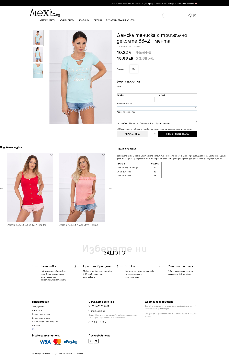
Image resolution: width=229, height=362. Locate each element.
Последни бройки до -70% (120, 20)
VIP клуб (190, 4)
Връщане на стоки (155, 4)
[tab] (128, 148)
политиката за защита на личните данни (172, 129)
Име (119, 86)
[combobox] (157, 108)
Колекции (84, 20)
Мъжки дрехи (66, 20)
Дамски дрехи (47, 20)
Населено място (124, 103)
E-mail (162, 95)
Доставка (127, 4)
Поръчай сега (132, 134)
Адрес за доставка (126, 112)
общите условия (142, 129)
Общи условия (116, 4)
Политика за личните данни (175, 4)
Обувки (98, 20)
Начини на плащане (139, 4)
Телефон (121, 95)
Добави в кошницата (177, 134)
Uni (133, 69)
